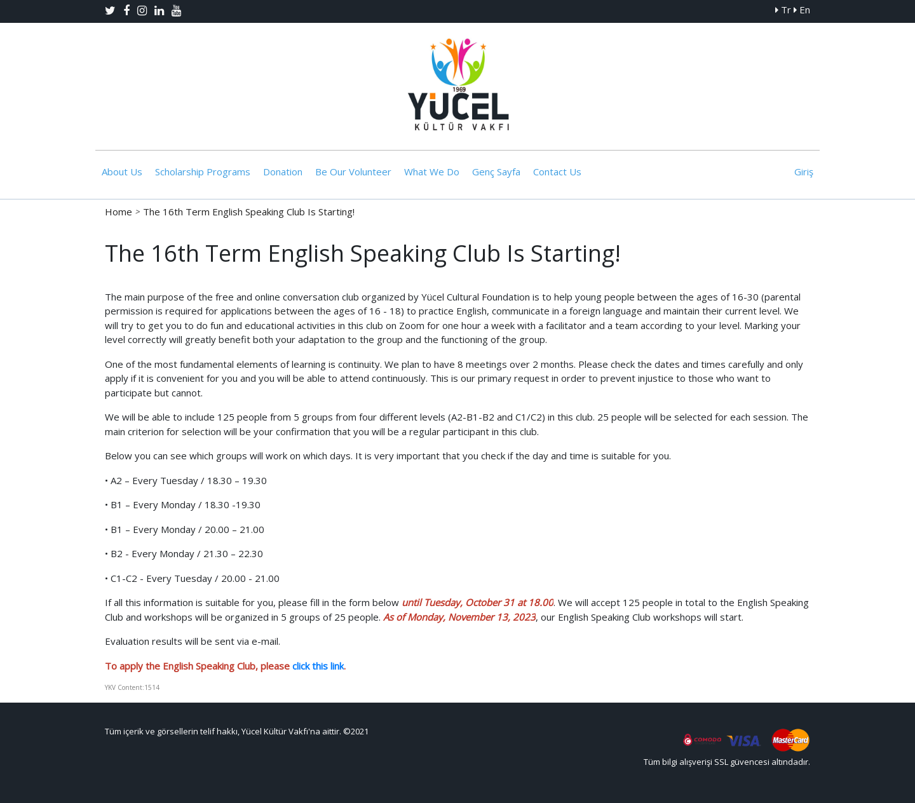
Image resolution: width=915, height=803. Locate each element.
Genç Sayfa (496, 171)
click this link (318, 665)
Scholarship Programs (202, 171)
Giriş (803, 171)
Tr (783, 9)
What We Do (431, 171)
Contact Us (557, 171)
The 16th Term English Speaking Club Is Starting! (249, 211)
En (802, 9)
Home (118, 211)
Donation (282, 171)
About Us (122, 171)
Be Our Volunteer (353, 171)
